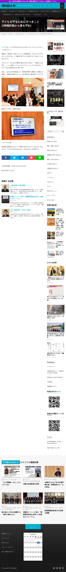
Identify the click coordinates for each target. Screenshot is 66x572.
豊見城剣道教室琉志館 (34, 481)
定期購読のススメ (57, 11)
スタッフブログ (45, 11)
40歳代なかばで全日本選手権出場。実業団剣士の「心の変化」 (54, 484)
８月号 (4, 47)
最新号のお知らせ (52, 150)
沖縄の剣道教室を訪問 (31, 484)
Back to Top (33, 527)
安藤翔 (26, 507)
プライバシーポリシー (8, 547)
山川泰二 (27, 481)
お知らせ (4, 11)
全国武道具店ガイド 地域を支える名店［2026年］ (17, 14)
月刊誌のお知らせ (52, 164)
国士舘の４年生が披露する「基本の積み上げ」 (11, 513)
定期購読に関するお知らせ (54, 155)
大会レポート (22, 11)
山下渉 (56, 507)
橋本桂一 (55, 479)
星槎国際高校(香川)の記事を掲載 (54, 512)
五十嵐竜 (35, 507)
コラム (45, 14)
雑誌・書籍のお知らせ (53, 146)
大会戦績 (49, 382)
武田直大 (27, 509)
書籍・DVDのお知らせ (53, 159)
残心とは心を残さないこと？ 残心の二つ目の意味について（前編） (55, 298)
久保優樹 (14, 507)
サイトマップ (5, 538)
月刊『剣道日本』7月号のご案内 (20, 210)
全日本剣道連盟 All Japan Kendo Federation (14, 166)
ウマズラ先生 (13, 479)
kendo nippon (37, 14)
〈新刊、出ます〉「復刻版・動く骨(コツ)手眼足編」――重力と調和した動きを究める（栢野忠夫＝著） (60, 224)
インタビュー (12, 11)
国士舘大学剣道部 (7, 507)
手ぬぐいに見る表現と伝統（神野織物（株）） (60, 253)
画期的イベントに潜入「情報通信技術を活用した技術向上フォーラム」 (32, 514)
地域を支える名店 (52, 141)
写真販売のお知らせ (52, 168)
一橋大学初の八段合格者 (17, 185)
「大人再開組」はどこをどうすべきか (11, 483)
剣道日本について (6, 533)
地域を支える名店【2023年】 (55, 377)
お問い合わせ (5, 542)
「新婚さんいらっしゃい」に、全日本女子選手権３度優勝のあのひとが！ (55, 279)
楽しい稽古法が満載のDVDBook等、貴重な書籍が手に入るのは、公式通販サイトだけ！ (33, 1)
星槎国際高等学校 (50, 507)
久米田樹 (6, 509)
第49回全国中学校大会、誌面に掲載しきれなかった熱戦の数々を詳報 (55, 335)
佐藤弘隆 (30, 507)
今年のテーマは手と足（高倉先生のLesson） (60, 234)
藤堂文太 (11, 509)
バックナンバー (51, 366)
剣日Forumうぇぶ (33, 11)
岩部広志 (61, 507)
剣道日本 (14, 568)
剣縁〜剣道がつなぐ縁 (8, 170)
